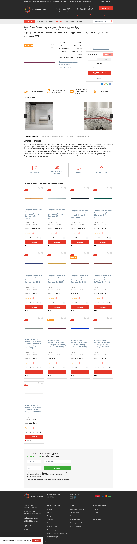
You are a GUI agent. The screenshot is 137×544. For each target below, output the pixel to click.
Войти (103, 1)
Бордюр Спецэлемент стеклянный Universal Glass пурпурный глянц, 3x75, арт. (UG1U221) (57, 344)
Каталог (30, 21)
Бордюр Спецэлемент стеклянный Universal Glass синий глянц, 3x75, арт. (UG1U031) (79, 344)
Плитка (32, 27)
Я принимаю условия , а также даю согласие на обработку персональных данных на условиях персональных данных (48, 474)
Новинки (40, 21)
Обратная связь (86, 1)
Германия (39, 27)
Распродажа (70, 21)
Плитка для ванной (76, 523)
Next (111, 116)
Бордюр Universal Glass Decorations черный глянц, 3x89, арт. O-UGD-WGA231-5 (80, 214)
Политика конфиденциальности (57, 533)
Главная (26, 27)
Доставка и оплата (83, 136)
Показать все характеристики (68, 62)
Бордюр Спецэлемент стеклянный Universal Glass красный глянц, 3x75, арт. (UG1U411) (102, 279)
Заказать (99, 78)
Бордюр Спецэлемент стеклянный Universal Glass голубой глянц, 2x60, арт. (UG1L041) (33, 279)
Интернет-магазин (53, 505)
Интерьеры (49, 21)
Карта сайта (27, 526)
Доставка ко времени (36, 91)
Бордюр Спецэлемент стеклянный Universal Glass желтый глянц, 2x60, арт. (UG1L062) (56, 279)
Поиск (26, 529)
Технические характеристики (52, 136)
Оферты (44, 473)
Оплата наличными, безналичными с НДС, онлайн (82, 91)
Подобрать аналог (64, 64)
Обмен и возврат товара (54, 530)
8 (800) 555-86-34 (85, 9)
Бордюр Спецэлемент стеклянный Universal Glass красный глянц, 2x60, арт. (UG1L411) (79, 279)
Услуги (49, 1)
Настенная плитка (75, 519)
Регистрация (109, 1)
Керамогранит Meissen (51, 27)
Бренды (79, 21)
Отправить (57, 468)
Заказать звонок (106, 8)
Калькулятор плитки (65, 67)
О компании (27, 1)
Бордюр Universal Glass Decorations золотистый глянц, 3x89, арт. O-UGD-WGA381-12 (34, 214)
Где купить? (63, 1)
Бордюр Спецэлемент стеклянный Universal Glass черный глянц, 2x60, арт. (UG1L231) (102, 344)
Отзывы (70, 136)
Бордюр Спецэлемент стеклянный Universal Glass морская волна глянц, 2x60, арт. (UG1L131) (33, 344)
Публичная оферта (52, 537)
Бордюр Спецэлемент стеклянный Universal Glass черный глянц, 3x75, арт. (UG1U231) (33, 409)
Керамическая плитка (77, 509)
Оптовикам (35, 1)
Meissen (79, 48)
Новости (71, 1)
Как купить (56, 1)
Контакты (78, 1)
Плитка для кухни (75, 526)
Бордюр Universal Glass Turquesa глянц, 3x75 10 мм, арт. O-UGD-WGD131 (103, 214)
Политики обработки (55, 474)
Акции (61, 21)
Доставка (43, 1)
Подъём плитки (103, 91)
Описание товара (32, 136)
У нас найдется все (100, 505)
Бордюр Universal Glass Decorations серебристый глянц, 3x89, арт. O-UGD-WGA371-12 (57, 214)
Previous (25, 116)
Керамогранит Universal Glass (68, 27)
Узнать (110, 54)
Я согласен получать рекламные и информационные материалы (48, 479)
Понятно (36, 540)
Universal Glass (77, 51)
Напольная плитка (75, 516)
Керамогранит (74, 512)
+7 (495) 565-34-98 (63, 9)
